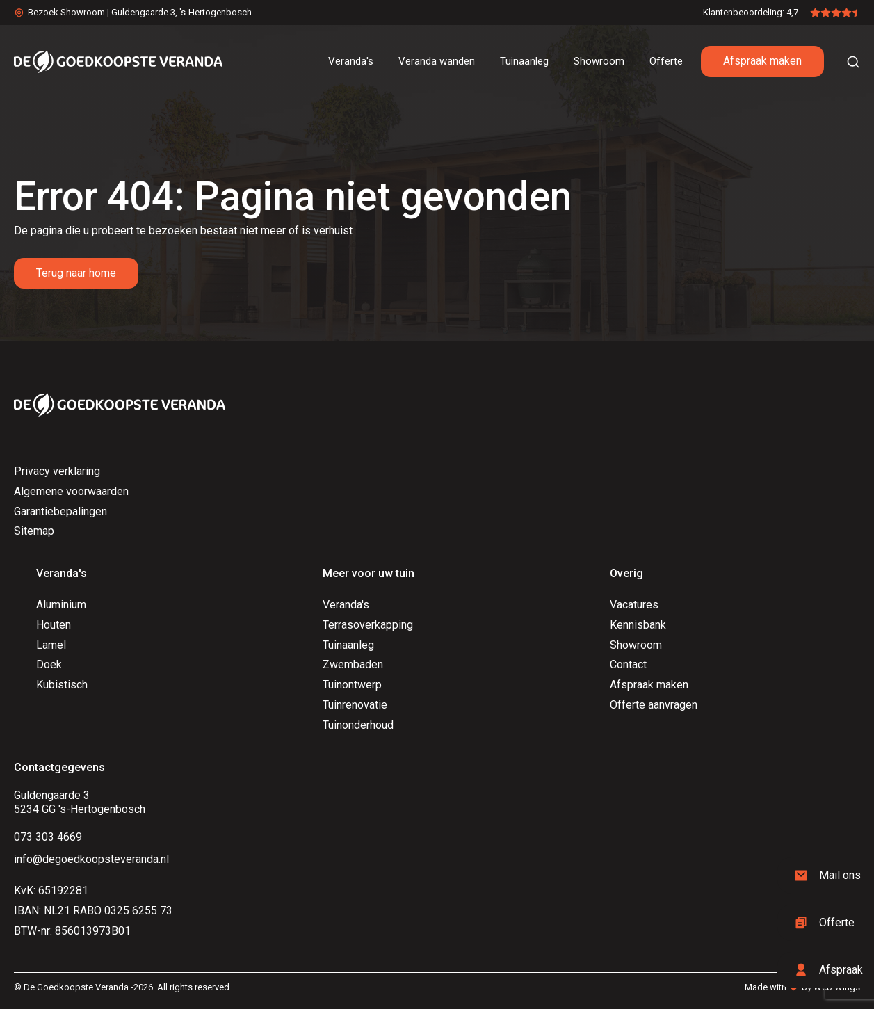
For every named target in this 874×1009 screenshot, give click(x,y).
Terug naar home (76, 273)
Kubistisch (62, 684)
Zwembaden (353, 664)
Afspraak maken (762, 60)
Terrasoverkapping (368, 624)
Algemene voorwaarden (71, 491)
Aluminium (61, 604)
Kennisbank (638, 624)
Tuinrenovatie (355, 704)
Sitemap (34, 531)
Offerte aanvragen (653, 704)
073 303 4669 (48, 836)
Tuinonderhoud (358, 725)
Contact (628, 664)
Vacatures (634, 604)
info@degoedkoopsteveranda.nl (91, 859)
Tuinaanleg (348, 645)
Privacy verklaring (57, 471)
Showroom (636, 645)
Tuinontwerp (352, 684)
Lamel (51, 645)
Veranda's (346, 604)
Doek (49, 664)
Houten (53, 624)
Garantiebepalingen (60, 511)
